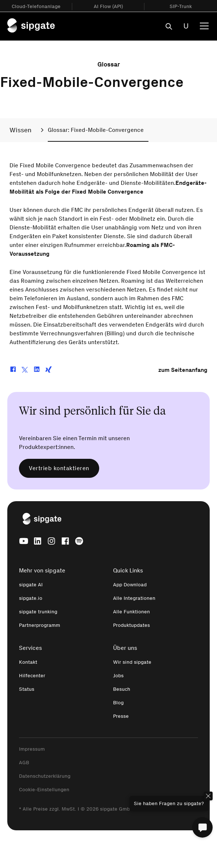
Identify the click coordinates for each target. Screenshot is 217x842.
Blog (118, 703)
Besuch (121, 689)
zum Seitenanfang (183, 369)
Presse (121, 716)
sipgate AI (31, 585)
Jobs (118, 676)
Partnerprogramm (39, 625)
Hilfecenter (32, 676)
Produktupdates (131, 625)
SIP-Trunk (181, 6)
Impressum (32, 749)
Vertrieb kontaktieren (59, 468)
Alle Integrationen (134, 598)
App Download (130, 585)
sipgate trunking (38, 612)
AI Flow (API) (108, 6)
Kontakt (28, 662)
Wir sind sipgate (132, 662)
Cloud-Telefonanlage (36, 6)
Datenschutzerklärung (44, 776)
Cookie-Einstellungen (44, 789)
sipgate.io (30, 598)
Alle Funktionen (131, 612)
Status (26, 689)
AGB (24, 762)
